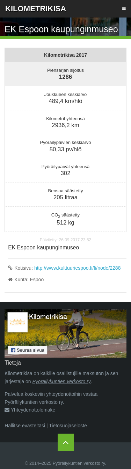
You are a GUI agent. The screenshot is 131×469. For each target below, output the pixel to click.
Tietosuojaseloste (68, 425)
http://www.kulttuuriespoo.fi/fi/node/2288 (77, 268)
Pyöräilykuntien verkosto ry (61, 381)
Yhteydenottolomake (33, 410)
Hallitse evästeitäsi (25, 425)
